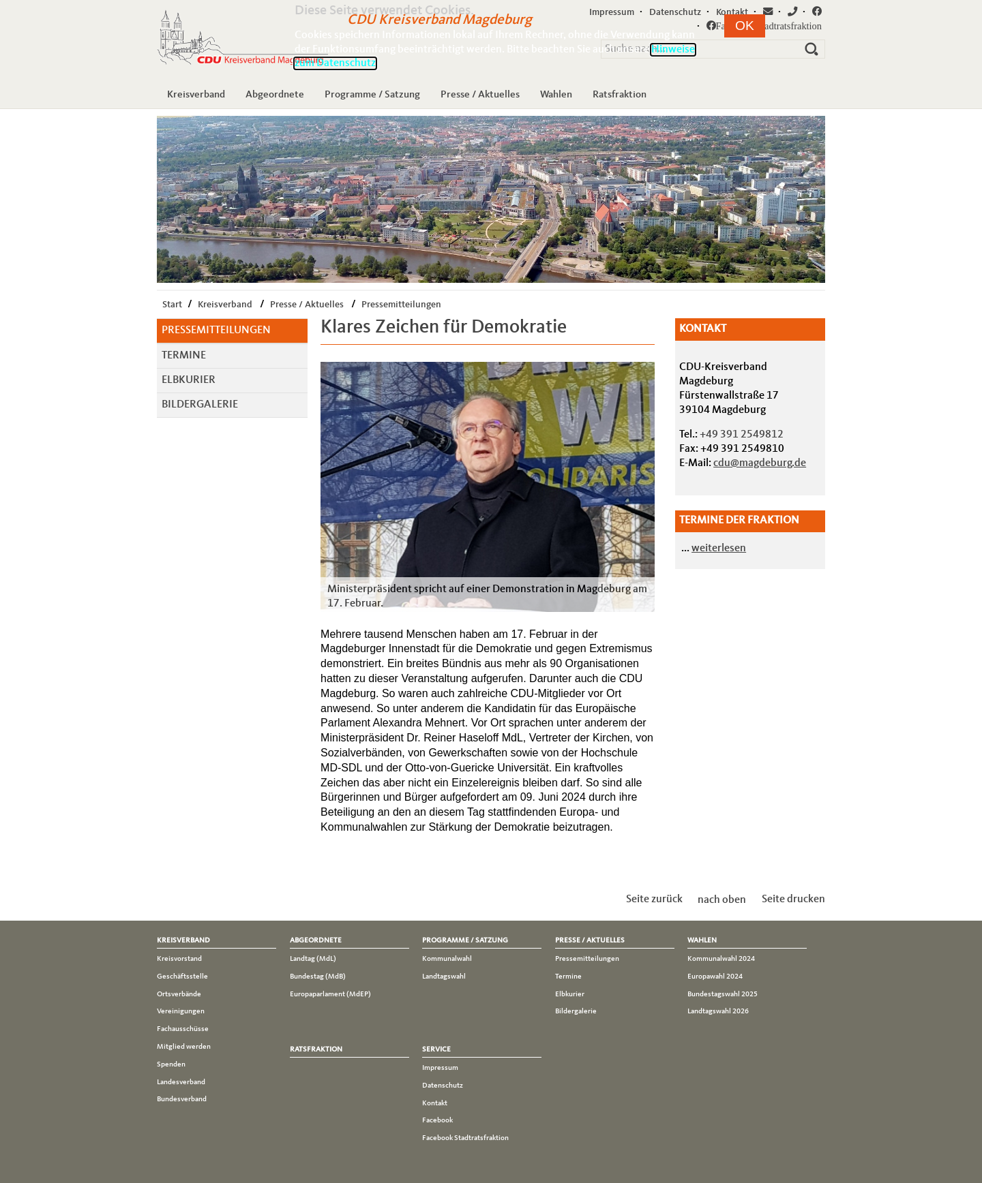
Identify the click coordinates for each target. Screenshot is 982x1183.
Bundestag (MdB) (318, 976)
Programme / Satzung (372, 94)
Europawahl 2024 (715, 976)
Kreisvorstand (179, 959)
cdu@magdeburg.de (759, 463)
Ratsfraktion (619, 94)
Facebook (437, 1120)
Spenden (171, 1064)
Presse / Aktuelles (480, 94)
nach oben (722, 899)
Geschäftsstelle (182, 976)
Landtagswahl (444, 976)
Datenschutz (442, 1085)
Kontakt (434, 1103)
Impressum (440, 1068)
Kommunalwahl (447, 959)
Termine (184, 355)
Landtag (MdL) (313, 959)
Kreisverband (196, 94)
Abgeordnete (275, 94)
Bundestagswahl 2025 (722, 994)
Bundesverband (182, 1099)
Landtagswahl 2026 (718, 1011)
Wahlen (556, 94)
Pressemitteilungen (401, 304)
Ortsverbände (179, 994)
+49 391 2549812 (742, 434)
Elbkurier (188, 380)
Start (172, 304)
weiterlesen (718, 548)
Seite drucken (793, 899)
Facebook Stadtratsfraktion (465, 1138)
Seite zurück (654, 899)
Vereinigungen (181, 1011)
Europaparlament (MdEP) (330, 994)
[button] (744, 25)
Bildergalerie (200, 404)
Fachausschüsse (183, 1029)
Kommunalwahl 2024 (721, 959)
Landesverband (181, 1082)
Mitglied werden (184, 1047)
